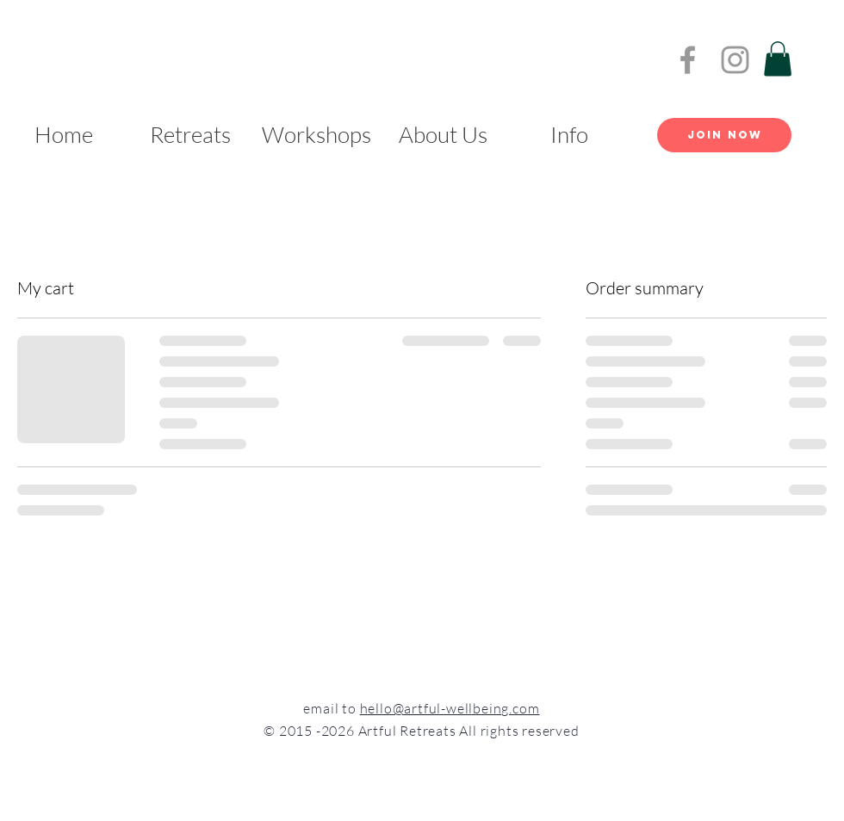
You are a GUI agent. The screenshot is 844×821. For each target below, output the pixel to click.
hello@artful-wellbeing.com (450, 708)
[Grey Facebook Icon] (687, 59)
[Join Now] (724, 135)
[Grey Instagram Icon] (735, 59)
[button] (777, 59)
